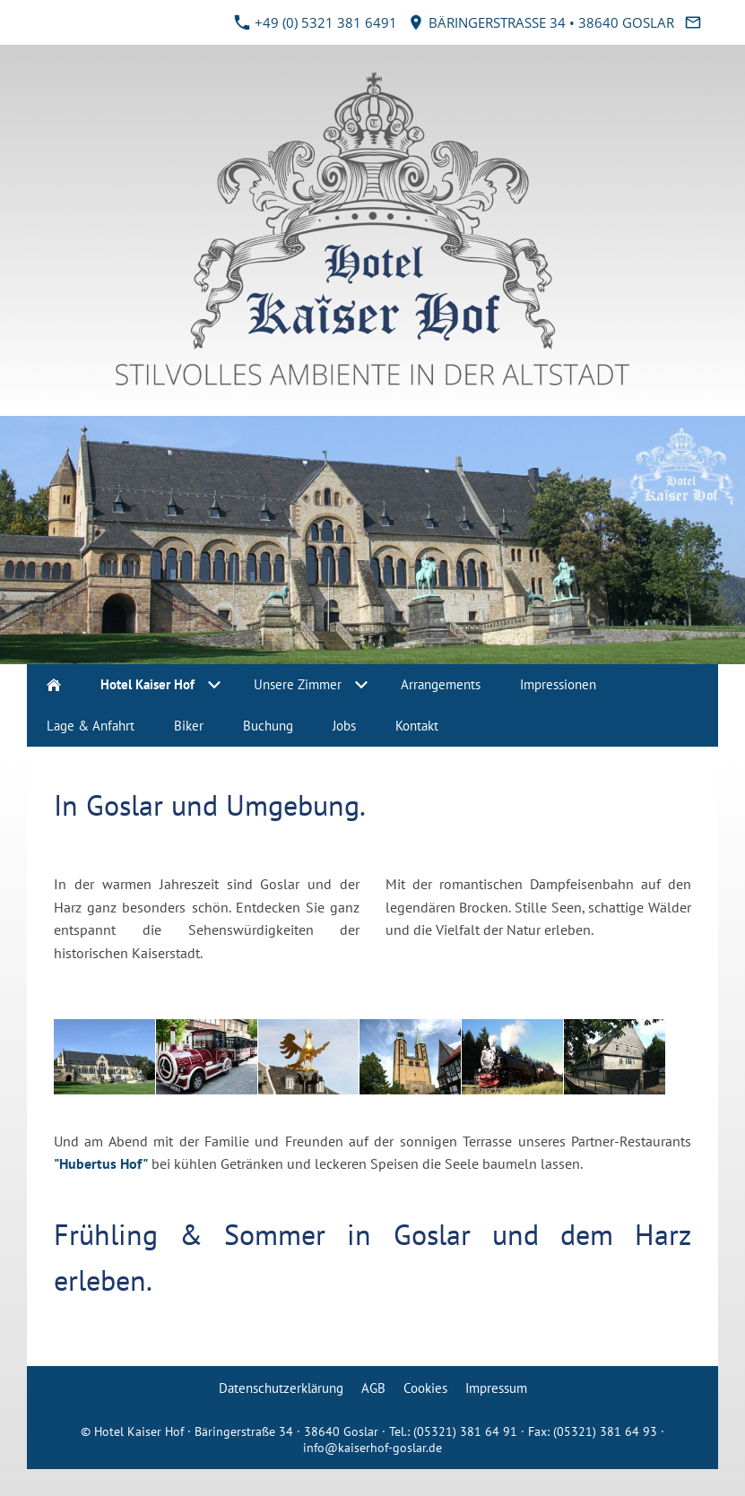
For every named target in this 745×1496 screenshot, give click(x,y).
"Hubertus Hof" (101, 1163)
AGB (373, 1388)
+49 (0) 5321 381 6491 (316, 22)
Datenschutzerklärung (281, 1388)
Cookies (425, 1388)
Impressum (496, 1388)
